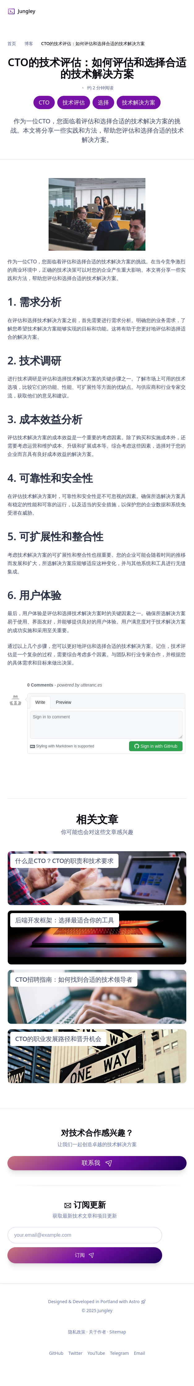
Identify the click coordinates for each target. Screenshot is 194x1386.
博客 (28, 43)
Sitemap (118, 1332)
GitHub (56, 1353)
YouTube (96, 1353)
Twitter (75, 1353)
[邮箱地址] (84, 1235)
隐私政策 (76, 1332)
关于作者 (97, 1332)
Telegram (119, 1353)
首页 (11, 43)
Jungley (21, 11)
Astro (134, 1301)
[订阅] (84, 1255)
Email (139, 1353)
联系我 (97, 1163)
